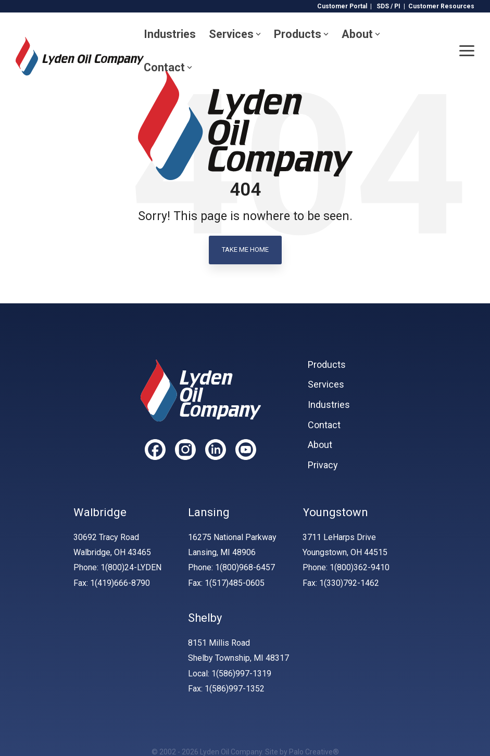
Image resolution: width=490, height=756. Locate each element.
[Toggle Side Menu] (466, 50)
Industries (170, 34)
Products (301, 34)
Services (235, 34)
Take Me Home (245, 249)
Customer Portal (342, 6)
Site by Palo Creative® (302, 752)
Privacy (323, 465)
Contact (168, 67)
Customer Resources (441, 6)
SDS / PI (388, 6)
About (361, 34)
